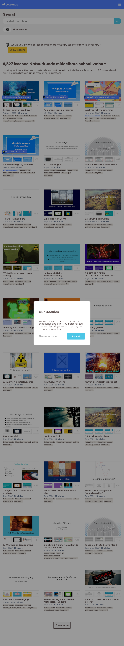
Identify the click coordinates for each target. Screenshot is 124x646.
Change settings (48, 336)
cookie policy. (53, 329)
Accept (76, 336)
